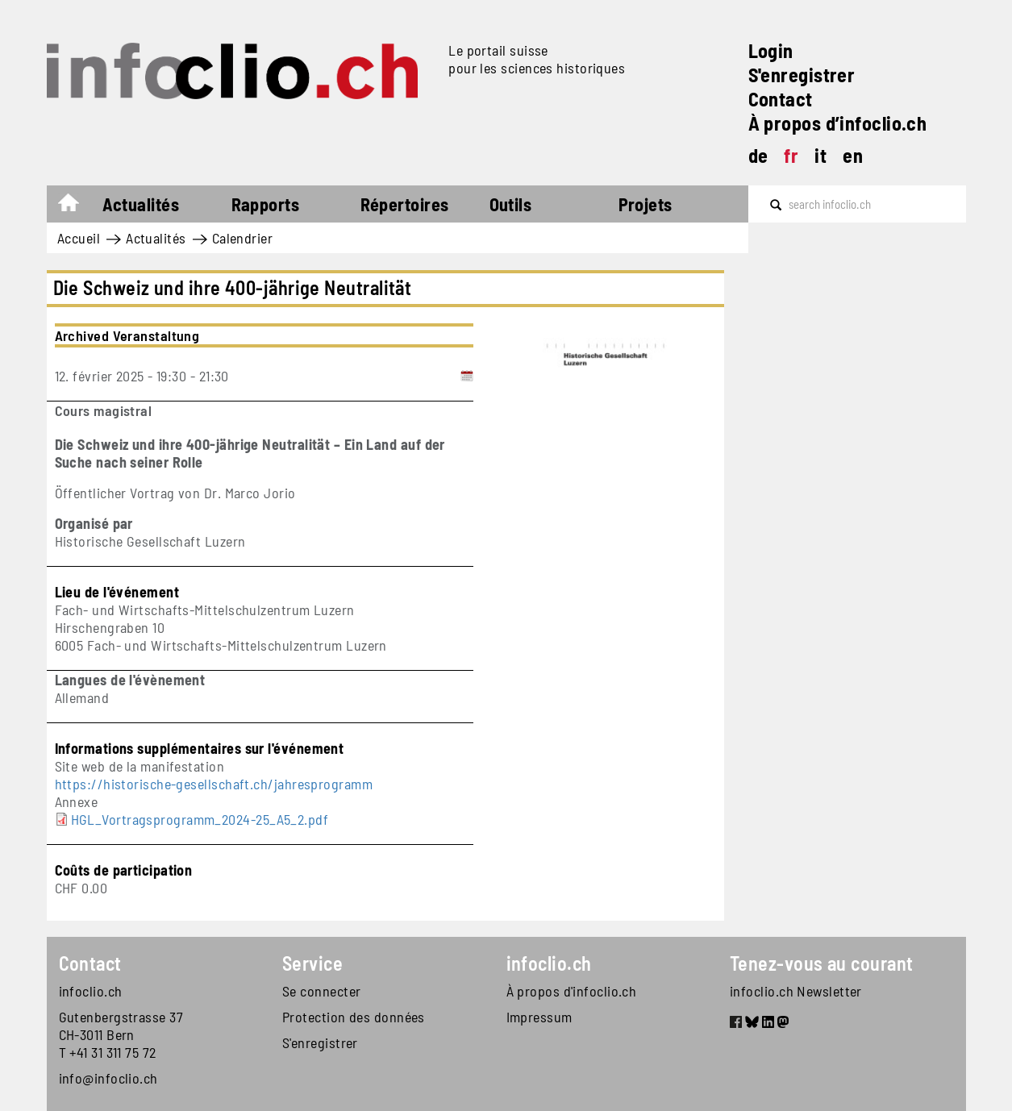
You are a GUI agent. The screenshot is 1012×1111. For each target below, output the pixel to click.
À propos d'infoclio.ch (571, 991)
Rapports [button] (265, 203)
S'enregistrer (802, 74)
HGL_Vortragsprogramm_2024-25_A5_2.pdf (200, 819)
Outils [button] (510, 203)
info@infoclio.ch (108, 1078)
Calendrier (242, 238)
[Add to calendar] (466, 376)
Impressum (539, 1017)
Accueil (76, 206)
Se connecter (321, 991)
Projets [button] (645, 203)
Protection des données (353, 1017)
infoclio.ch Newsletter (796, 991)
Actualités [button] (141, 203)
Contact (780, 98)
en (853, 155)
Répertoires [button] (404, 203)
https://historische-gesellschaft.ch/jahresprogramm (214, 784)
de (758, 155)
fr (791, 155)
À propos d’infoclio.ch (837, 123)
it (820, 155)
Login (770, 50)
